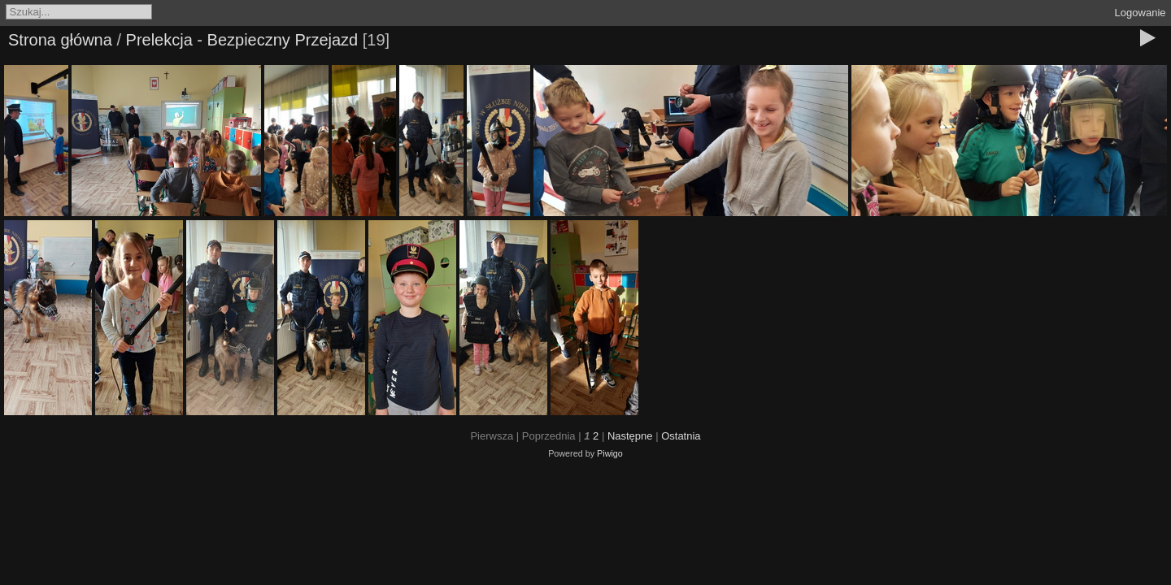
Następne (630, 436)
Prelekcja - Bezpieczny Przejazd (242, 40)
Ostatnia (680, 436)
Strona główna (60, 40)
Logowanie (1140, 12)
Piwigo (610, 453)
